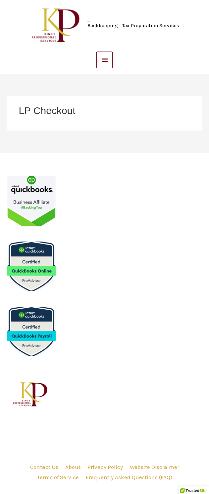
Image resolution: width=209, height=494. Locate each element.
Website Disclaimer (154, 467)
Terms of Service (58, 477)
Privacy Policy (105, 467)
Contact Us (44, 467)
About (72, 467)
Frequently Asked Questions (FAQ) (129, 477)
